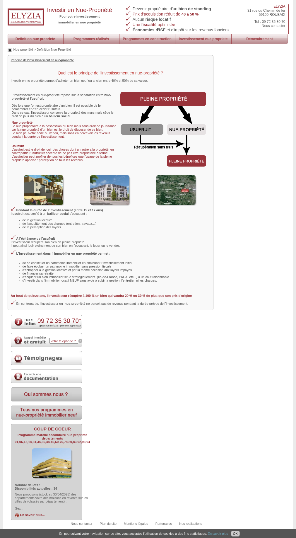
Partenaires (163, 523)
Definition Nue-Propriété (54, 49)
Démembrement (259, 39)
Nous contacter (273, 26)
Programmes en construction (147, 39)
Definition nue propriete (35, 39)
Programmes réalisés (91, 39)
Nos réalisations (190, 523)
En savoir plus (218, 533)
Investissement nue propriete (203, 39)
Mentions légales (136, 523)
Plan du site (108, 523)
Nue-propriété (23, 49)
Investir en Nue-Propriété (79, 10)
